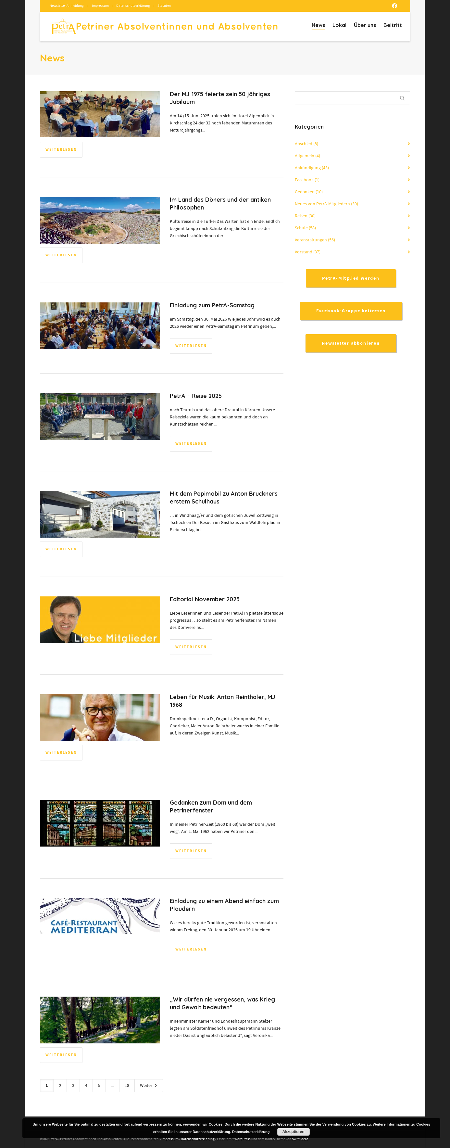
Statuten (164, 6)
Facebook (307, 180)
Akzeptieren (293, 1131)
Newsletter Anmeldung (67, 6)
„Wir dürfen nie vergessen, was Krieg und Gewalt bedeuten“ (222, 1003)
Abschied (306, 144)
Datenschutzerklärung (133, 6)
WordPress (242, 1139)
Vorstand (307, 252)
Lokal (339, 25)
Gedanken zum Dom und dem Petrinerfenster (211, 806)
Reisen (305, 216)
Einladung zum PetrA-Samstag (212, 305)
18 (127, 1086)
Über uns (365, 25)
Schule (305, 228)
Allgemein (307, 156)
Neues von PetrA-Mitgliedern (326, 204)
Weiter (149, 1086)
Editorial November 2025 (205, 599)
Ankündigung (312, 168)
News (318, 26)
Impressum (100, 6)
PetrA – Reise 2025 (196, 396)
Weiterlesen (61, 149)
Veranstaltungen (315, 240)
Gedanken (309, 192)
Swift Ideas (300, 1139)
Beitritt (392, 25)
